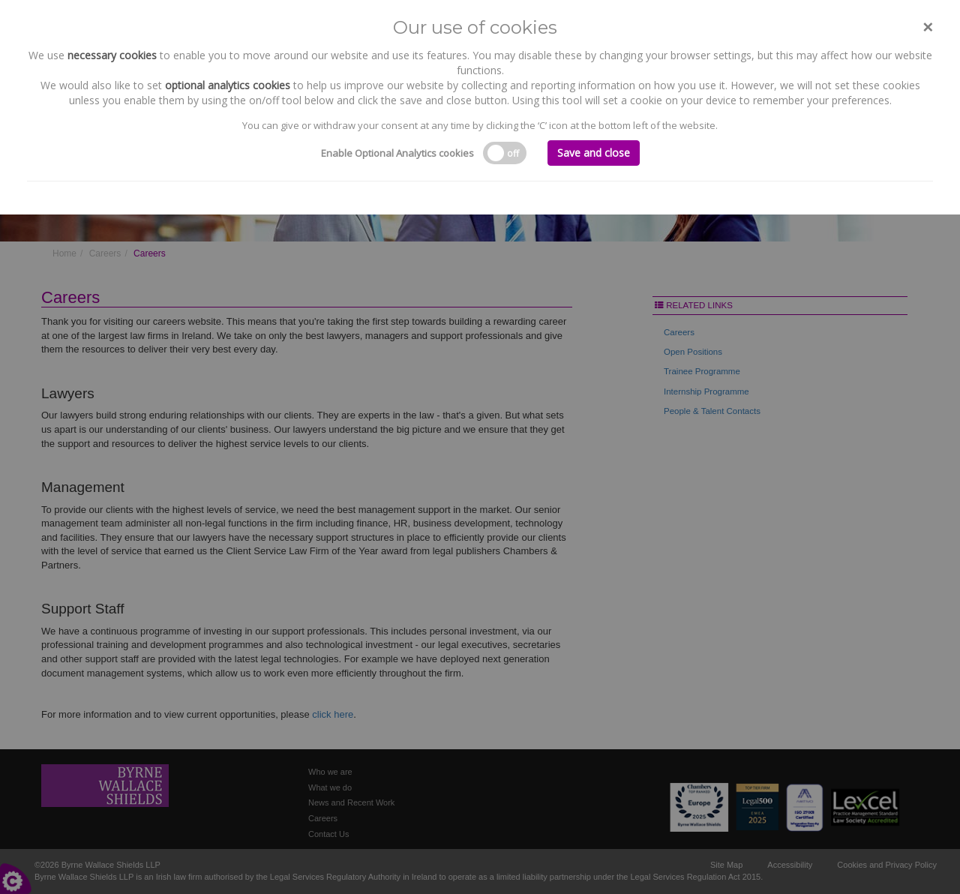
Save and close (593, 153)
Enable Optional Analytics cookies (397, 153)
